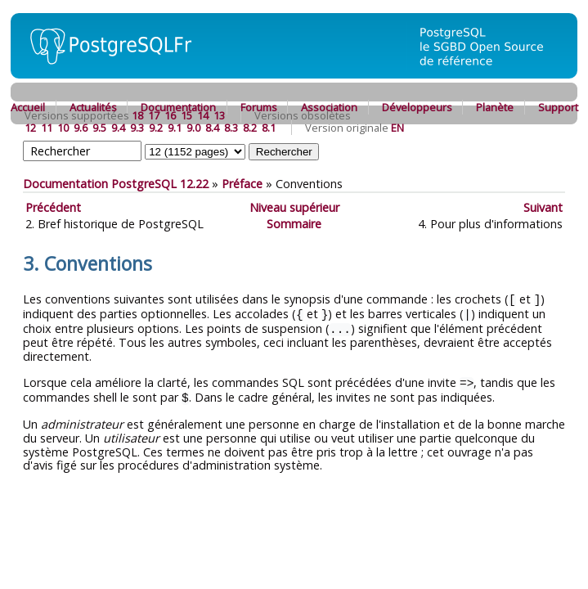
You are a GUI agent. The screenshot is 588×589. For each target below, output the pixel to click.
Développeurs (417, 107)
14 (203, 115)
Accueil (28, 107)
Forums (258, 107)
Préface (242, 183)
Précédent (53, 207)
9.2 (156, 127)
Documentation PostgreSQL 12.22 (116, 183)
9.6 (81, 127)
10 (63, 127)
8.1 (269, 127)
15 (186, 115)
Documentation (178, 107)
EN (397, 127)
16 (170, 115)
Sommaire (294, 224)
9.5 (99, 127)
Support (558, 107)
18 (137, 115)
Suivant (543, 207)
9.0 (193, 127)
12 (30, 127)
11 (46, 127)
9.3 (137, 127)
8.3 (231, 127)
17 (153, 115)
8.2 (250, 127)
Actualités (93, 107)
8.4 (212, 127)
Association (329, 107)
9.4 (118, 127)
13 (219, 115)
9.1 (175, 127)
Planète (495, 107)
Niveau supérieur (294, 207)
